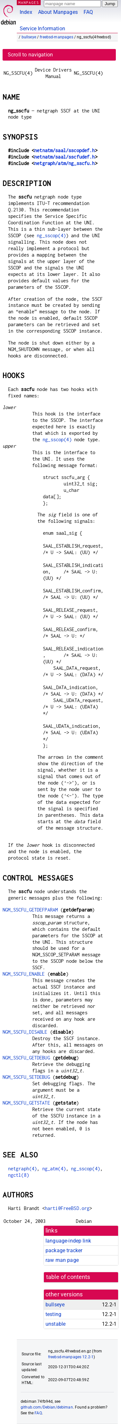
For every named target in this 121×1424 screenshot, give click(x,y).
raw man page (62, 1260)
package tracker (63, 1250)
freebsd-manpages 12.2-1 (71, 1357)
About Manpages (58, 12)
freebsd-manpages (56, 37)
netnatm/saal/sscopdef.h (64, 150)
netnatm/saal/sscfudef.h (64, 157)
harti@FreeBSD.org (67, 1208)
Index (26, 12)
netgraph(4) (22, 1168)
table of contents (68, 1277)
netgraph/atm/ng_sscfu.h (64, 163)
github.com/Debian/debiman (47, 1407)
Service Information (42, 28)
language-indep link (68, 1241)
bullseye (29, 37)
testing (53, 1314)
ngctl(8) (18, 1175)
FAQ (88, 12)
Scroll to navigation (30, 55)
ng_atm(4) (54, 1168)
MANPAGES (28, 2)
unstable (55, 1324)
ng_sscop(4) (51, 235)
